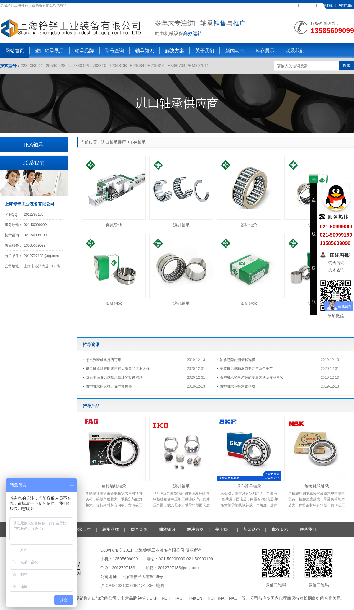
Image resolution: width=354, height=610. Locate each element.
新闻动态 (234, 50)
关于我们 (204, 50)
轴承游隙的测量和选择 (237, 360)
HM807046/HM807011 (188, 65)
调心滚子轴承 (249, 486)
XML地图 (156, 585)
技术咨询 (336, 270)
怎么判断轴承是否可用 (103, 360)
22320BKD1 (32, 65)
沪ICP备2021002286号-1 (124, 585)
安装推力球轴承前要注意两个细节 (246, 369)
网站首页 (14, 50)
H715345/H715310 (147, 65)
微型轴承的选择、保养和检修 (109, 386)
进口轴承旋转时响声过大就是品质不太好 (118, 369)
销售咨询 (336, 262)
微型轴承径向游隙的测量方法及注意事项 (251, 377)
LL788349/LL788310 (87, 65)
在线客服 (307, 5)
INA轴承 (138, 142)
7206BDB (118, 65)
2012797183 (34, 214)
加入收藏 (289, 5)
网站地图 (345, 5)
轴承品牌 (84, 50)
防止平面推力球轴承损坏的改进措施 (114, 377)
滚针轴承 (181, 225)
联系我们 (326, 5)
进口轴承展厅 (49, 50)
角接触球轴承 (113, 486)
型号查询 (114, 50)
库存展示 (264, 50)
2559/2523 (55, 65)
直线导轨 (114, 225)
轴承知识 (144, 50)
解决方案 (174, 50)
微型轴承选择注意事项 (237, 386)
